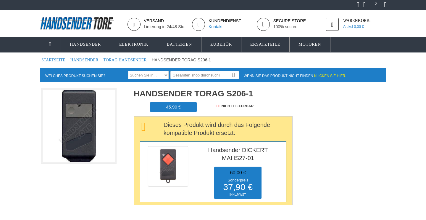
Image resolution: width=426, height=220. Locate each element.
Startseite (53, 60)
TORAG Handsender (125, 60)
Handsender (84, 60)
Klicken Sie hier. (330, 76)
